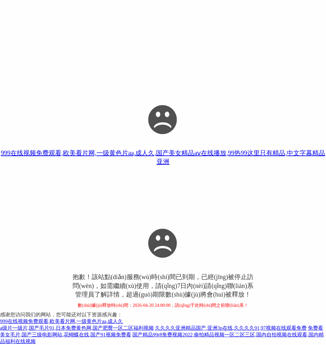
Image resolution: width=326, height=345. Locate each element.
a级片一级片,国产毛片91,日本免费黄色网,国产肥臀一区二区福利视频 (77, 328)
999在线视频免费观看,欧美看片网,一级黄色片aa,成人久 (61, 321)
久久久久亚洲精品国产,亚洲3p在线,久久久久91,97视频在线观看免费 (231, 328)
